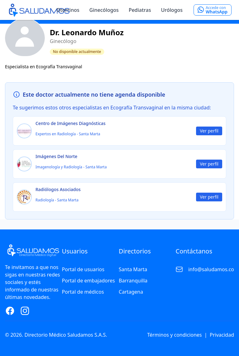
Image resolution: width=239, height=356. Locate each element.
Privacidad (222, 334)
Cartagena (131, 291)
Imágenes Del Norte (56, 156)
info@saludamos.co (211, 269)
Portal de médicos (83, 291)
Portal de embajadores (88, 280)
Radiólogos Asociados (58, 189)
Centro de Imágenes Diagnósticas (70, 123)
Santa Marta (133, 269)
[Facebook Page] (10, 311)
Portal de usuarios (83, 269)
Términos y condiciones (174, 334)
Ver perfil (209, 131)
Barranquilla (133, 280)
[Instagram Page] (25, 311)
